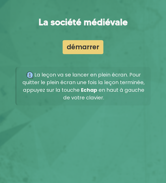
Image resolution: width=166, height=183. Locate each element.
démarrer (83, 47)
